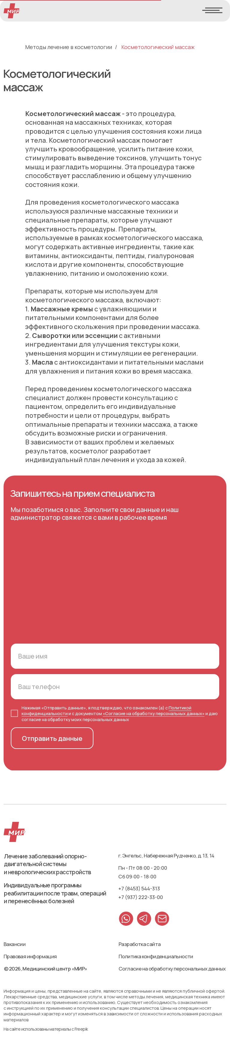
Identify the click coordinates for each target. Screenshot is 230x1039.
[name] (115, 656)
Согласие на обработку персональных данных (172, 968)
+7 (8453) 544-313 (139, 888)
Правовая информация (30, 956)
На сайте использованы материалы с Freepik (46, 1029)
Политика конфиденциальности (156, 956)
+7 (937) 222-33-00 (140, 897)
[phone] (115, 686)
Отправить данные (52, 738)
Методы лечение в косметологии (68, 47)
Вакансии (14, 944)
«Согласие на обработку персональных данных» (154, 713)
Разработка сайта (140, 944)
